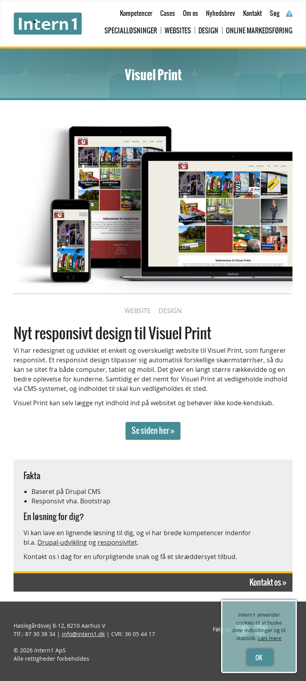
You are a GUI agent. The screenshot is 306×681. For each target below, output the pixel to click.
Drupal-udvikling (62, 542)
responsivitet (117, 542)
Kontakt (252, 13)
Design (208, 30)
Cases (167, 13)
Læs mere (270, 638)
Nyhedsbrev (220, 13)
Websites (178, 30)
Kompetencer (136, 13)
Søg (275, 13)
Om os (190, 13)
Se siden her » (153, 430)
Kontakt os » (267, 582)
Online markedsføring (259, 30)
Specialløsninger (130, 30)
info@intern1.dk (83, 634)
